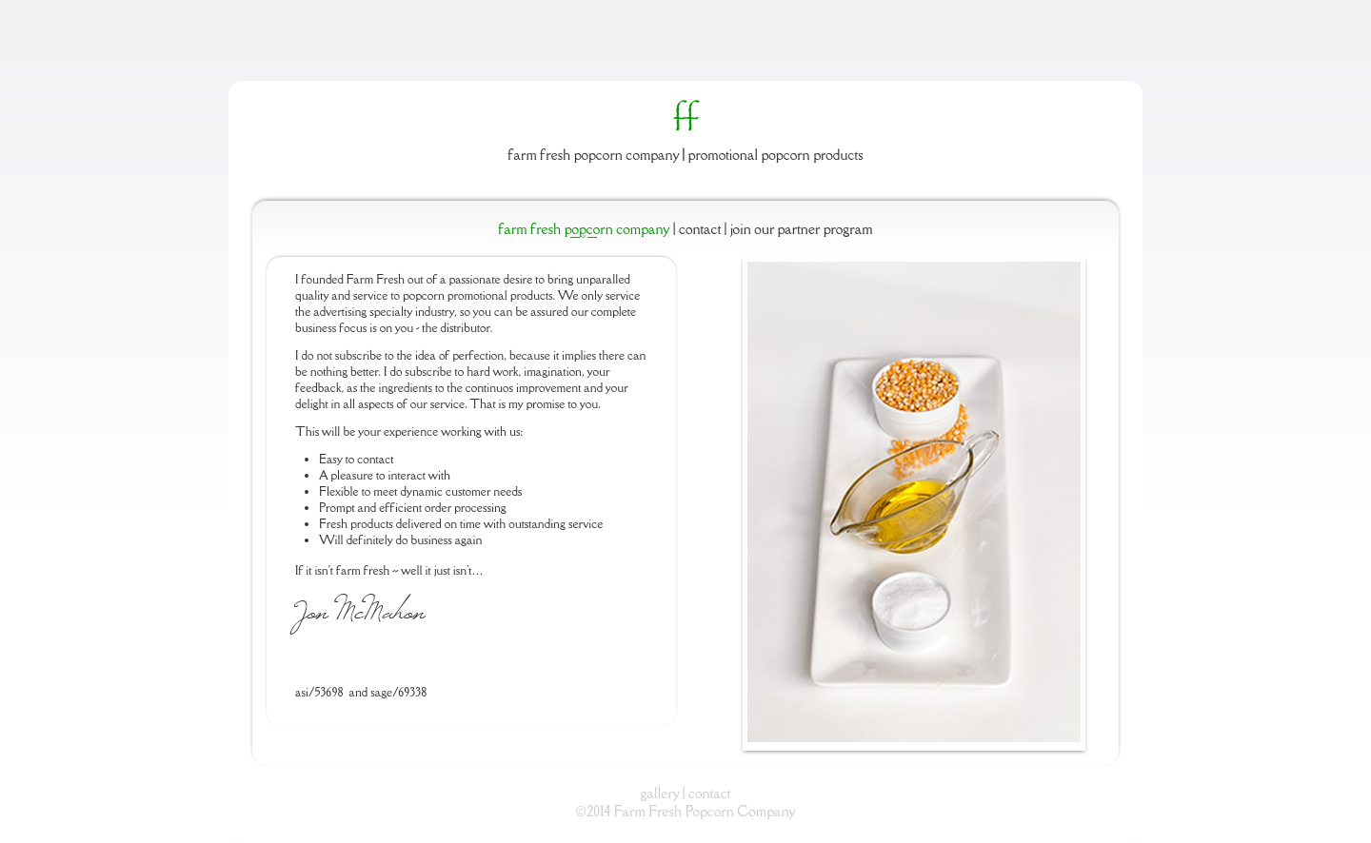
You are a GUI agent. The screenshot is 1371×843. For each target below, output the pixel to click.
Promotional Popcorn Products (776, 155)
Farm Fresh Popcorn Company (594, 155)
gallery (660, 793)
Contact (700, 229)
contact (709, 793)
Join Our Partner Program (799, 229)
